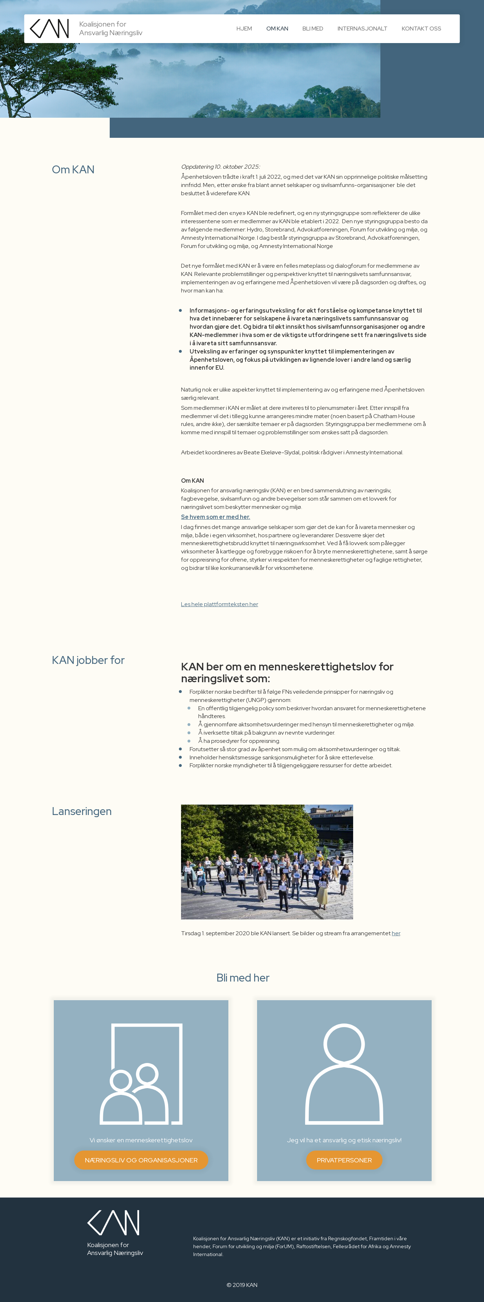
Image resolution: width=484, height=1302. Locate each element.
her (396, 933)
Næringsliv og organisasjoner (141, 1160)
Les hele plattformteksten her (219, 604)
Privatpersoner (344, 1160)
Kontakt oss (421, 28)
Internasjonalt (363, 28)
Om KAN (277, 28)
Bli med (313, 28)
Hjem (244, 28)
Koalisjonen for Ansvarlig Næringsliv (110, 25)
